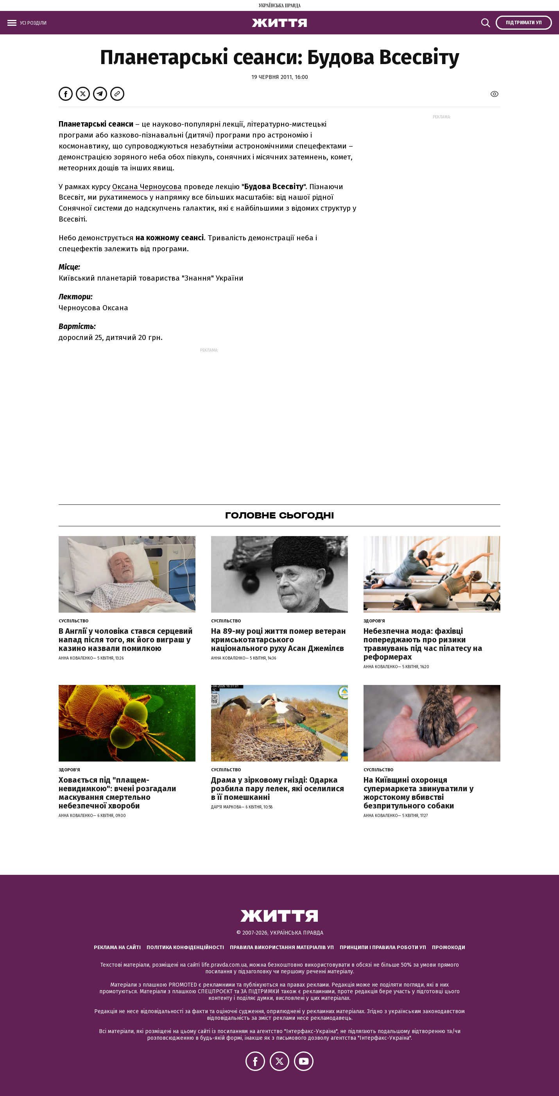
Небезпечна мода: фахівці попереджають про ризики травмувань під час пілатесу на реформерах (423, 644)
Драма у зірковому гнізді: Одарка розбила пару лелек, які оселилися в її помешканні (277, 788)
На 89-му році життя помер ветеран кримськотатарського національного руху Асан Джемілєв (278, 639)
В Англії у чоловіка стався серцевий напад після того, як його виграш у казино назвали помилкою (126, 639)
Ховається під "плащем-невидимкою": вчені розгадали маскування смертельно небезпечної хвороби (117, 792)
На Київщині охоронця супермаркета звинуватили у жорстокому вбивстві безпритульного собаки (418, 792)
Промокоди (448, 947)
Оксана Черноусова (147, 186)
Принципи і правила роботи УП (383, 947)
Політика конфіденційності (185, 947)
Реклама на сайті (117, 947)
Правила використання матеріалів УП (282, 947)
